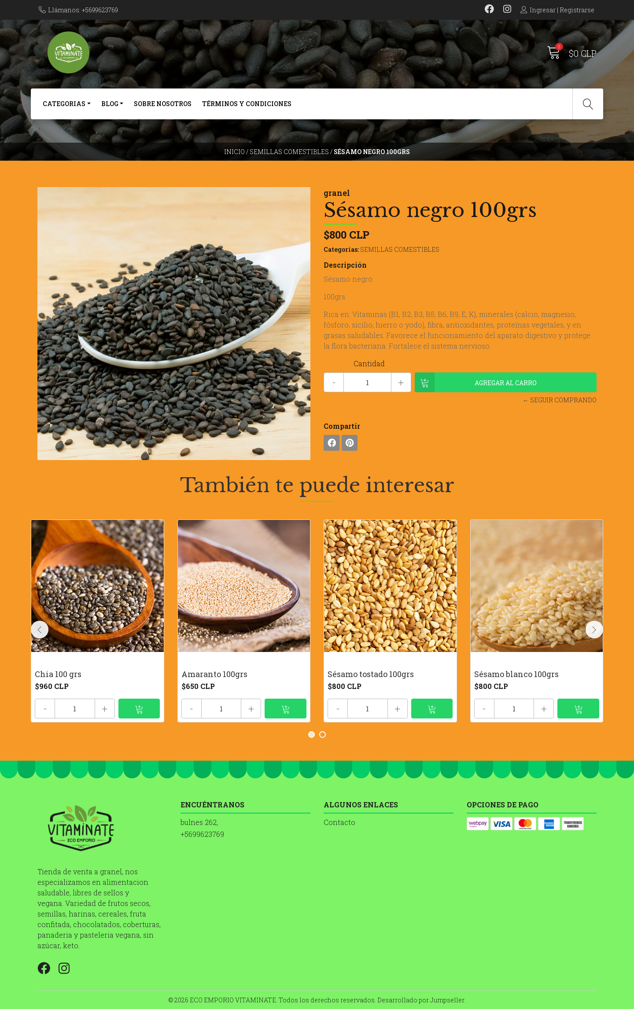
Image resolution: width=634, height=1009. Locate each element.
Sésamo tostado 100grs (371, 674)
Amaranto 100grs (214, 674)
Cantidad (369, 363)
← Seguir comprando (560, 400)
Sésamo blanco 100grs (516, 674)
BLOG (109, 103)
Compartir (342, 426)
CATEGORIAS (64, 103)
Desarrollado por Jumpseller (420, 1000)
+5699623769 (202, 834)
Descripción (345, 264)
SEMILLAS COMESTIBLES (289, 151)
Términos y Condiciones (246, 103)
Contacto (339, 822)
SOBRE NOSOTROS (163, 103)
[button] (311, 734)
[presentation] (39, 629)
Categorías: (341, 249)
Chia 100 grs (58, 674)
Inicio (234, 151)
